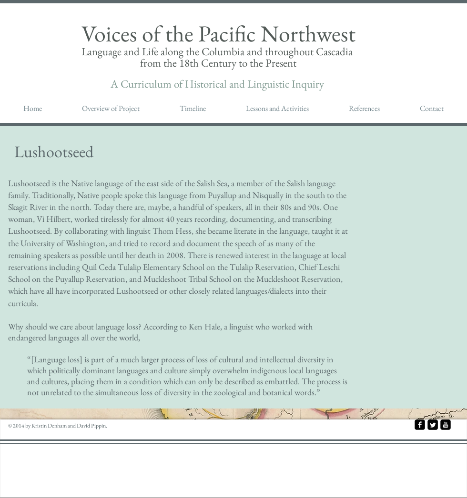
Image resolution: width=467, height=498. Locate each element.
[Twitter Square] (432, 424)
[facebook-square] (420, 424)
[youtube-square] (445, 424)
